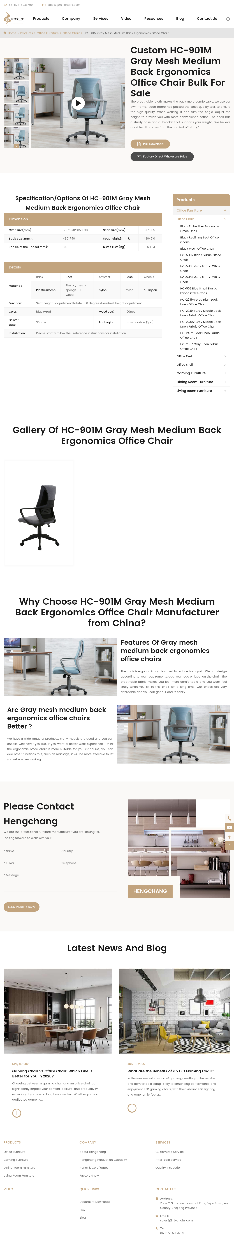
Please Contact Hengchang (39, 796)
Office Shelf (185, 364)
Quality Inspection (169, 1150)
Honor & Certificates (94, 1150)
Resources (153, 19)
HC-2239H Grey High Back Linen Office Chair (198, 302)
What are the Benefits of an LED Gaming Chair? (171, 1054)
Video (126, 19)
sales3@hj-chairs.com (64, 5)
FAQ (82, 1192)
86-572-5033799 (21, 5)
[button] (16, 60)
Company (71, 19)
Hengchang (151, 873)
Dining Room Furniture (195, 382)
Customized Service (170, 1134)
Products (41, 19)
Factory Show (89, 1158)
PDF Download (150, 144)
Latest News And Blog (117, 931)
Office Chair (71, 33)
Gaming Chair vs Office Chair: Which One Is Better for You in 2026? (52, 1056)
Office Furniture (48, 33)
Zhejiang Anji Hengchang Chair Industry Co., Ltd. (56, 1243)
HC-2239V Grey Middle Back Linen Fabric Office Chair (200, 324)
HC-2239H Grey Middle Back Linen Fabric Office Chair (200, 313)
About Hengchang (93, 1134)
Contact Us (207, 19)
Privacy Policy (176, 1243)
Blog (180, 19)
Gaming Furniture (191, 373)
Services (100, 19)
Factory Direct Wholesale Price (162, 156)
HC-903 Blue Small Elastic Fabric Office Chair (198, 291)
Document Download (95, 1184)
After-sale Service (168, 1142)
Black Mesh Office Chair (197, 248)
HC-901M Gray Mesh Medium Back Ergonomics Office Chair (126, 33)
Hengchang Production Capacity (103, 1142)
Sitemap (151, 1243)
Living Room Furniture (194, 391)
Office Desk (185, 356)
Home (12, 33)
